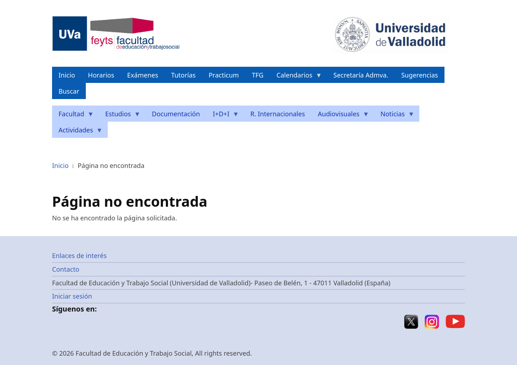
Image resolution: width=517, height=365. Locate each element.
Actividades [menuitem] (77, 132)
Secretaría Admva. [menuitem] (361, 75)
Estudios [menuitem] (119, 115)
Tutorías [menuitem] (183, 75)
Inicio (60, 165)
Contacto (65, 269)
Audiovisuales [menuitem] (340, 115)
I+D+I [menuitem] (222, 115)
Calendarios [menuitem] (296, 77)
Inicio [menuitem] (67, 75)
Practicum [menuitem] (224, 75)
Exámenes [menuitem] (142, 75)
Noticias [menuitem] (394, 115)
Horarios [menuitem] (101, 75)
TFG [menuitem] (257, 75)
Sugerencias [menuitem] (419, 75)
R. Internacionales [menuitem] (277, 113)
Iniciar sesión (72, 296)
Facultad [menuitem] (73, 115)
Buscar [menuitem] (69, 91)
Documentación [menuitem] (176, 113)
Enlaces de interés (79, 255)
